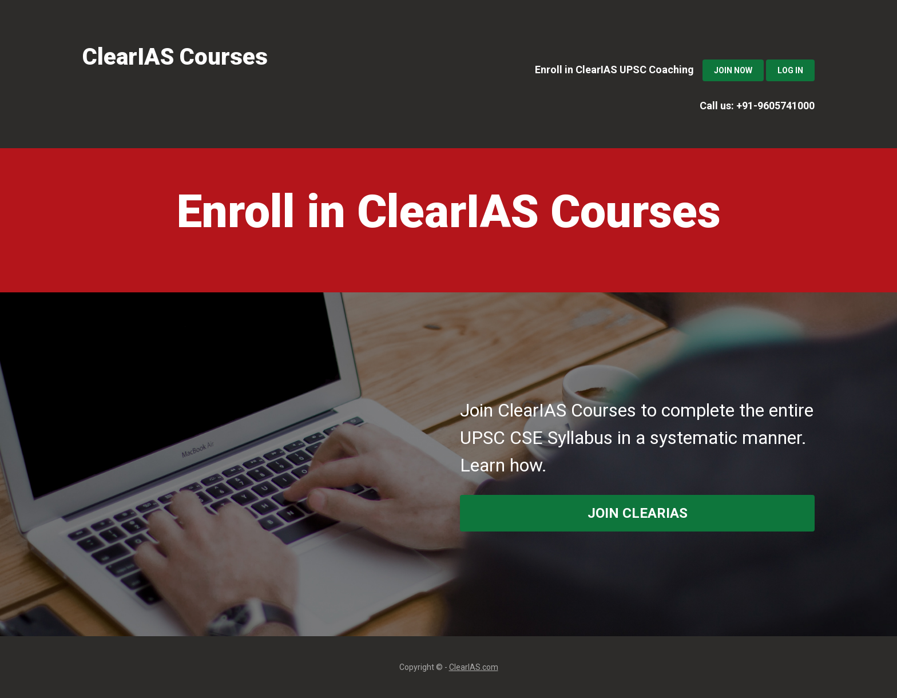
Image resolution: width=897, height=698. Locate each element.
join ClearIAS (638, 513)
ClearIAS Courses (175, 56)
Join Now (733, 70)
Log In (790, 70)
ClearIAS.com (473, 667)
